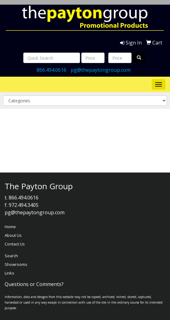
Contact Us (15, 244)
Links (9, 273)
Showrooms (16, 264)
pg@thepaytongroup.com (101, 69)
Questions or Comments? (34, 284)
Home (10, 226)
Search (11, 255)
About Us (13, 235)
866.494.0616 (51, 69)
